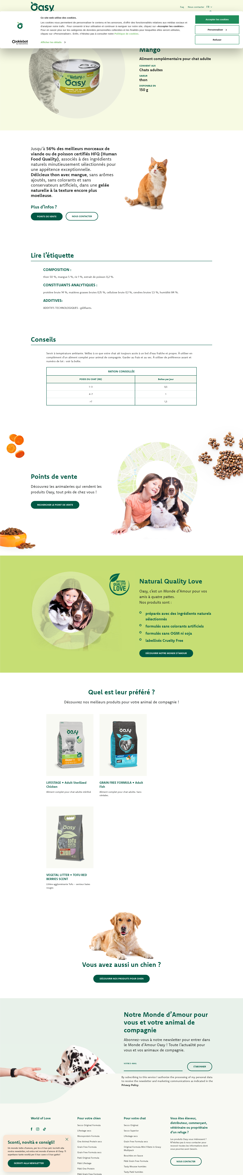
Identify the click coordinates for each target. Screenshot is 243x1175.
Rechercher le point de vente (55, 504)
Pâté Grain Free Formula (89, 1081)
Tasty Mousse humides (135, 1074)
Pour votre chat (135, 1026)
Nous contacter (82, 216)
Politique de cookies (126, 22)
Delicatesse (129, 1084)
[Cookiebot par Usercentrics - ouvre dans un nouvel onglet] (20, 31)
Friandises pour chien (88, 1114)
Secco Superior (131, 1038)
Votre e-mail (130, 971)
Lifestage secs (84, 1038)
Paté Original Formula (88, 1065)
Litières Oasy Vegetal (134, 1128)
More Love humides (134, 1112)
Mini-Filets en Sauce (87, 1098)
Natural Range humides (88, 1108)
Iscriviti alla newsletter (29, 1163)
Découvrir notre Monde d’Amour (166, 653)
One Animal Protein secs (89, 1049)
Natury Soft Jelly (85, 1103)
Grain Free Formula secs (89, 1060)
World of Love (41, 1026)
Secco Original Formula (89, 1032)
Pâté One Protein (86, 1076)
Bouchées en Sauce (133, 1063)
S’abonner (199, 974)
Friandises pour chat (134, 1117)
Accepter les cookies (217, 8)
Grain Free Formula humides (91, 1087)
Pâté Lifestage (84, 1070)
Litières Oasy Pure (133, 1122)
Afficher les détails (51, 31)
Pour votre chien (89, 1026)
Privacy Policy (130, 992)
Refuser (217, 28)
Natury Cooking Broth (134, 1101)
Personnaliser (217, 18)
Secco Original (131, 1032)
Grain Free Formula (87, 1054)
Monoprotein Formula (88, 1043)
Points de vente (47, 216)
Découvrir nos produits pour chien (122, 886)
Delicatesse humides (134, 1090)
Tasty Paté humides (87, 1092)
